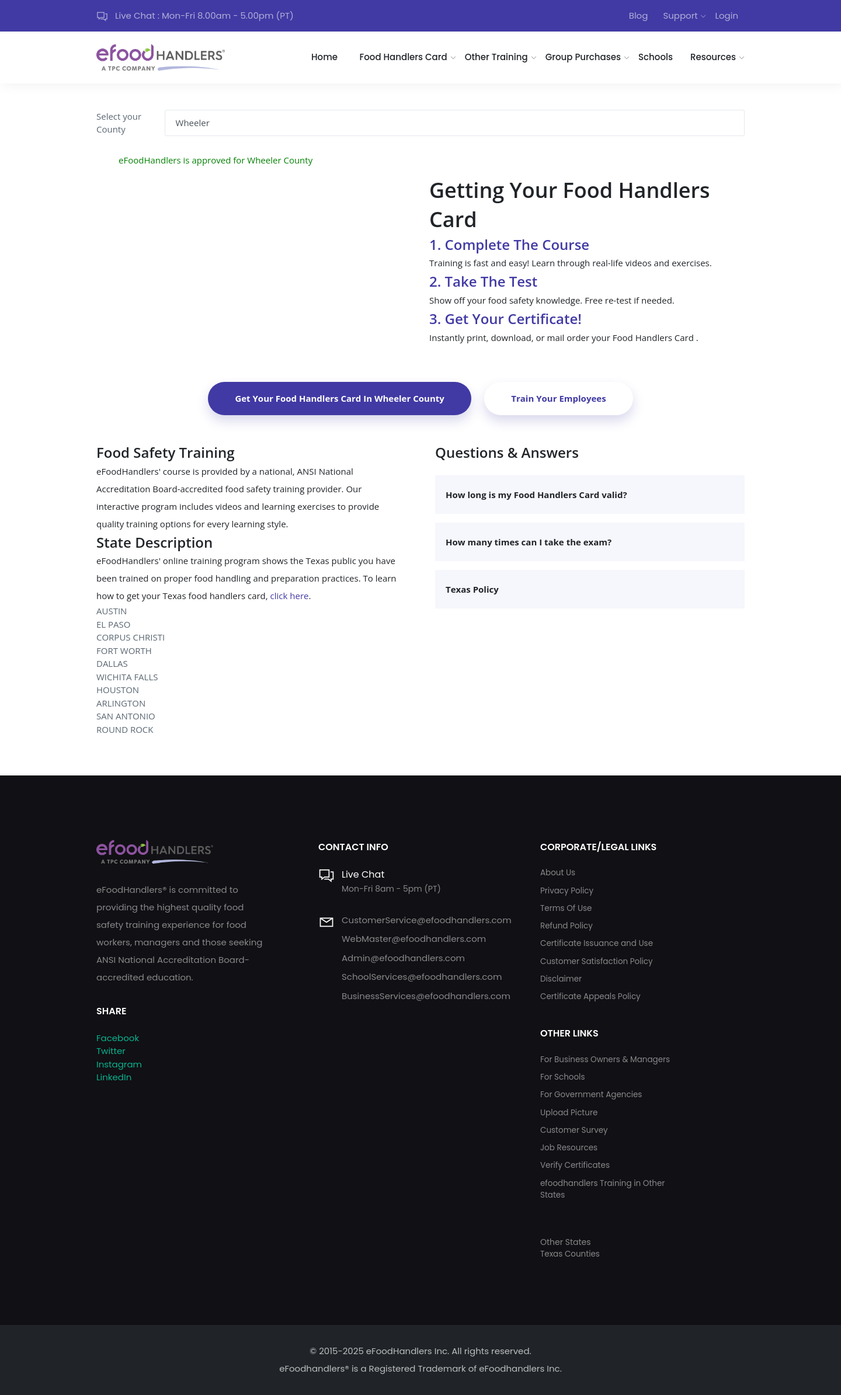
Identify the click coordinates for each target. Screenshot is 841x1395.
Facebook (117, 1038)
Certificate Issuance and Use (596, 943)
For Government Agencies (591, 1094)
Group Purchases (583, 57)
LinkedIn (113, 1077)
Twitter (111, 1051)
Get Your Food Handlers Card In (339, 398)
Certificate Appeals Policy (590, 996)
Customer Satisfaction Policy (596, 961)
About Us (557, 872)
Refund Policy (566, 925)
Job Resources (568, 1147)
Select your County (118, 122)
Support (680, 15)
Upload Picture (568, 1112)
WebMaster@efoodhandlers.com (414, 939)
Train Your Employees (558, 398)
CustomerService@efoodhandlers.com (427, 920)
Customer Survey (574, 1130)
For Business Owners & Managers (605, 1059)
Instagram (119, 1064)
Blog (638, 15)
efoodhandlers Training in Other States (602, 1189)
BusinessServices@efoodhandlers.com (426, 996)
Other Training (496, 57)
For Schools (562, 1077)
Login (726, 15)
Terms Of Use (566, 908)
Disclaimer (561, 978)
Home (324, 57)
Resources (713, 57)
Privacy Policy (566, 890)
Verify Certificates (575, 1165)
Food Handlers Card (403, 57)
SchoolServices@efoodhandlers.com (422, 976)
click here (289, 595)
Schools (655, 57)
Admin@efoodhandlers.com (403, 958)
